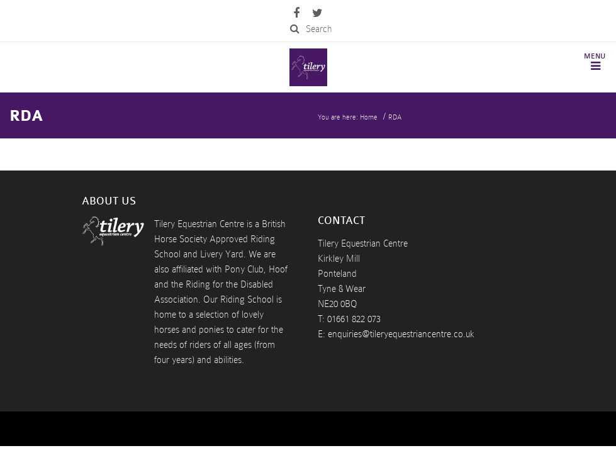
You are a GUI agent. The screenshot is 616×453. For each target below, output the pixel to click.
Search (311, 29)
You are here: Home (348, 117)
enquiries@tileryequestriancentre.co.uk (401, 334)
